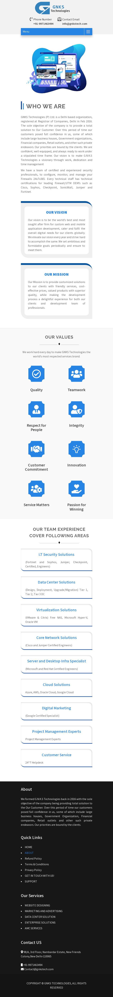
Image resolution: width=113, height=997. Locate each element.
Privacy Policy (33, 870)
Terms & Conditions (37, 864)
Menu (26, 31)
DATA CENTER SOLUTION (40, 917)
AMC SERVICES (33, 928)
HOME (28, 847)
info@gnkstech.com (74, 24)
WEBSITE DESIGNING (37, 905)
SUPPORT (31, 881)
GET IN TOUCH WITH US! (39, 876)
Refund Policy (33, 858)
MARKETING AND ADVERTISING (43, 911)
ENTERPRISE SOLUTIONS (40, 922)
